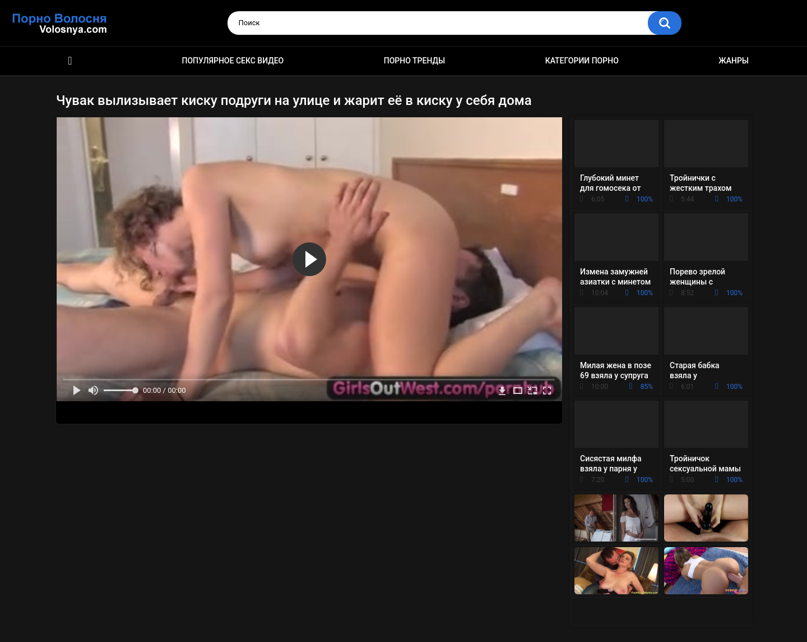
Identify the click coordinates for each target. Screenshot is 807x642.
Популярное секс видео (233, 60)
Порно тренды (414, 60)
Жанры (733, 60)
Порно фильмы (70, 61)
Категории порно (582, 60)
